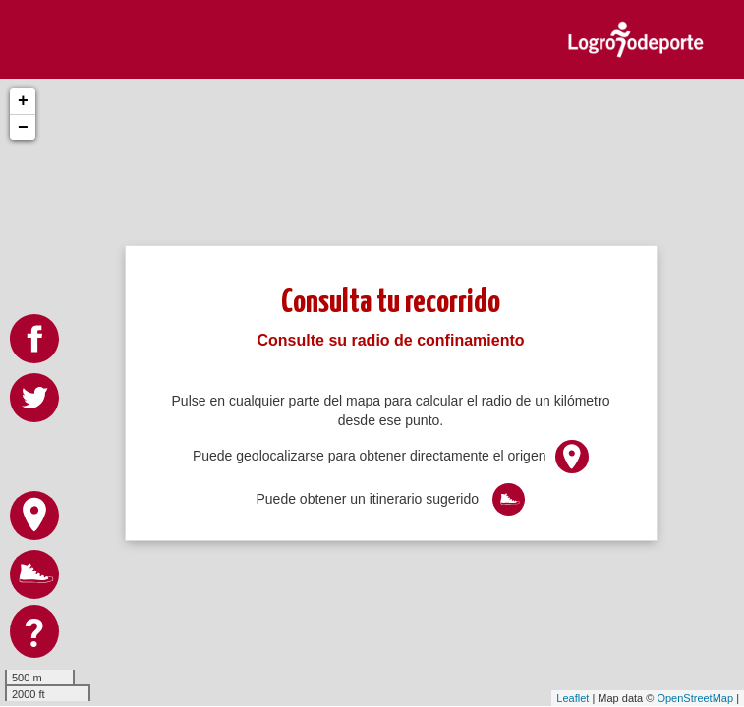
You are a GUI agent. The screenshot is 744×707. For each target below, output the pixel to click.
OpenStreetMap (695, 698)
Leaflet (572, 698)
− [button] (23, 127)
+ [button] (23, 101)
